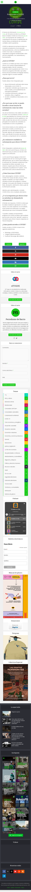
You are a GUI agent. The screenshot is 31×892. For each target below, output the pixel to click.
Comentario (5, 349)
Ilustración (17, 889)
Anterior (6, 244)
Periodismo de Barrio (20, 18)
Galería (12, 889)
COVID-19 (15, 12)
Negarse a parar (16, 714)
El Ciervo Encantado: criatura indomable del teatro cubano (17, 746)
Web (3, 379)
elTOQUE (12, 18)
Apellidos (6, 562)
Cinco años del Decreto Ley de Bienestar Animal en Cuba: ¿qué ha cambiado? (18, 723)
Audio (8, 889)
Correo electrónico (7, 372)
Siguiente (24, 244)
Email (6, 551)
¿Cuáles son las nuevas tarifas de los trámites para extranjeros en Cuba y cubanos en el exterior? (18, 738)
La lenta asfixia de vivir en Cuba (18, 729)
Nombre (5, 365)
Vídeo (22, 889)
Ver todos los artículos (15, 301)
